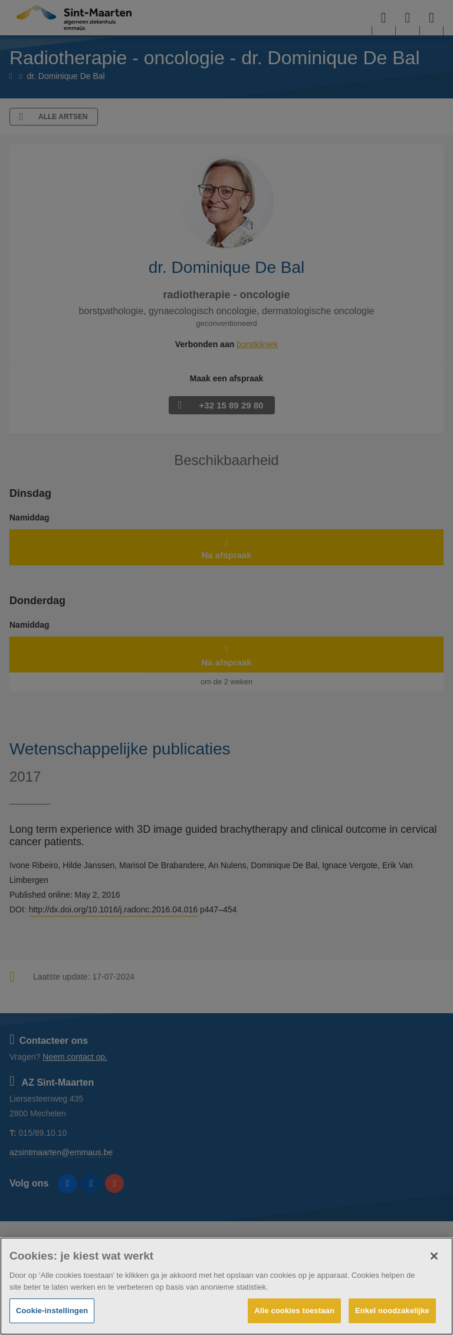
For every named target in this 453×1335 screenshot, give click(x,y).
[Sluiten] (434, 1256)
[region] (226, 1286)
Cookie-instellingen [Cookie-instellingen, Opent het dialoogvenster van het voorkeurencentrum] (52, 1310)
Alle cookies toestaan (294, 1310)
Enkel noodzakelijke (392, 1310)
